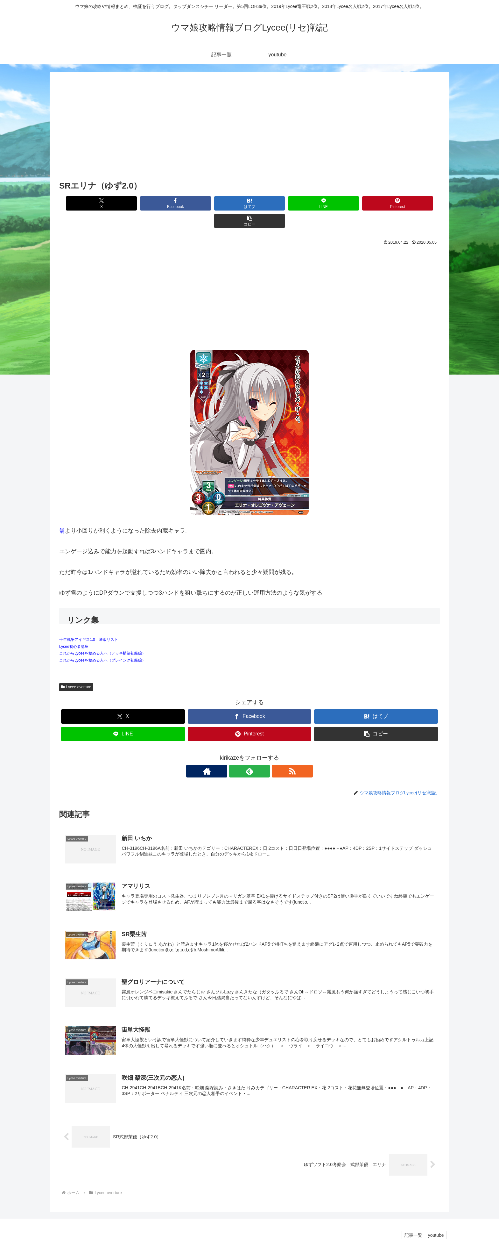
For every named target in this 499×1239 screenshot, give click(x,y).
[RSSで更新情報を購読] (264, 753)
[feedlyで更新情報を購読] (249, 753)
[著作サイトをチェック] (234, 753)
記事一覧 (412, 1219)
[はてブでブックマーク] (217, 203)
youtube (435, 1219)
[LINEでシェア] (281, 203)
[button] (409, 203)
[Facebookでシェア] (153, 203)
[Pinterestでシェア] (345, 203)
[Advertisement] (249, 130)
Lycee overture (76, 669)
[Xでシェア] (89, 203)
